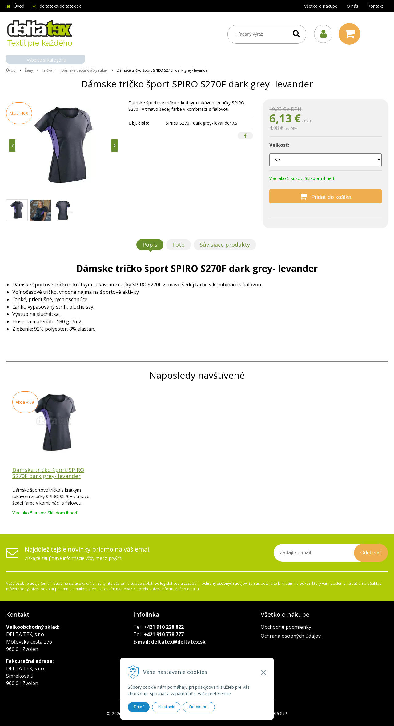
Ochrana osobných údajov (291, 635)
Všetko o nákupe (320, 6)
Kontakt (375, 6)
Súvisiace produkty (225, 244)
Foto (178, 244)
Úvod (19, 6)
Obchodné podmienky (286, 627)
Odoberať (370, 552)
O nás (352, 6)
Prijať (139, 706)
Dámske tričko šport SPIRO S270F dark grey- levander (48, 473)
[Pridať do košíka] (325, 196)
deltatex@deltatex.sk (60, 6)
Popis (150, 244)
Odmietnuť (199, 706)
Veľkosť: (279, 145)
